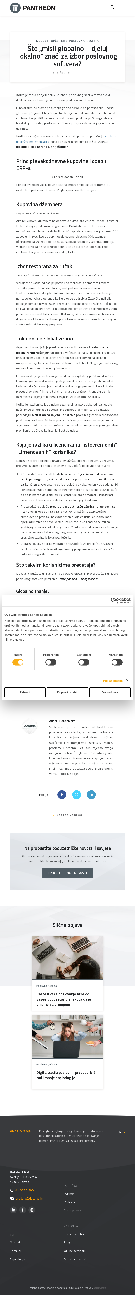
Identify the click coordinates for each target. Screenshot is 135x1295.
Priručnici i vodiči (75, 1259)
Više (119, 1132)
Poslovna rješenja (84, 40)
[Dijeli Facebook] (61, 794)
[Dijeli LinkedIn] (91, 794)
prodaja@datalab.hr (26, 1198)
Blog (67, 1242)
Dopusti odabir (67, 692)
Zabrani (25, 692)
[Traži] (110, 8)
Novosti (42, 40)
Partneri (69, 1193)
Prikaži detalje (113, 680)
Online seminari (74, 1251)
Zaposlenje (17, 1259)
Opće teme (59, 40)
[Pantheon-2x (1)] (58, 8)
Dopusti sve (110, 692)
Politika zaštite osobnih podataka (48, 1288)
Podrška (69, 1202)
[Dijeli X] (76, 794)
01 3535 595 (22, 1190)
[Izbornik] (119, 8)
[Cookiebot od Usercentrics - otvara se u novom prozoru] (114, 600)
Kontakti (15, 1251)
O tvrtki (15, 1242)
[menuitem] (110, 8)
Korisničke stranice (77, 1234)
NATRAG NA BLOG (69, 815)
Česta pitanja (72, 1210)
